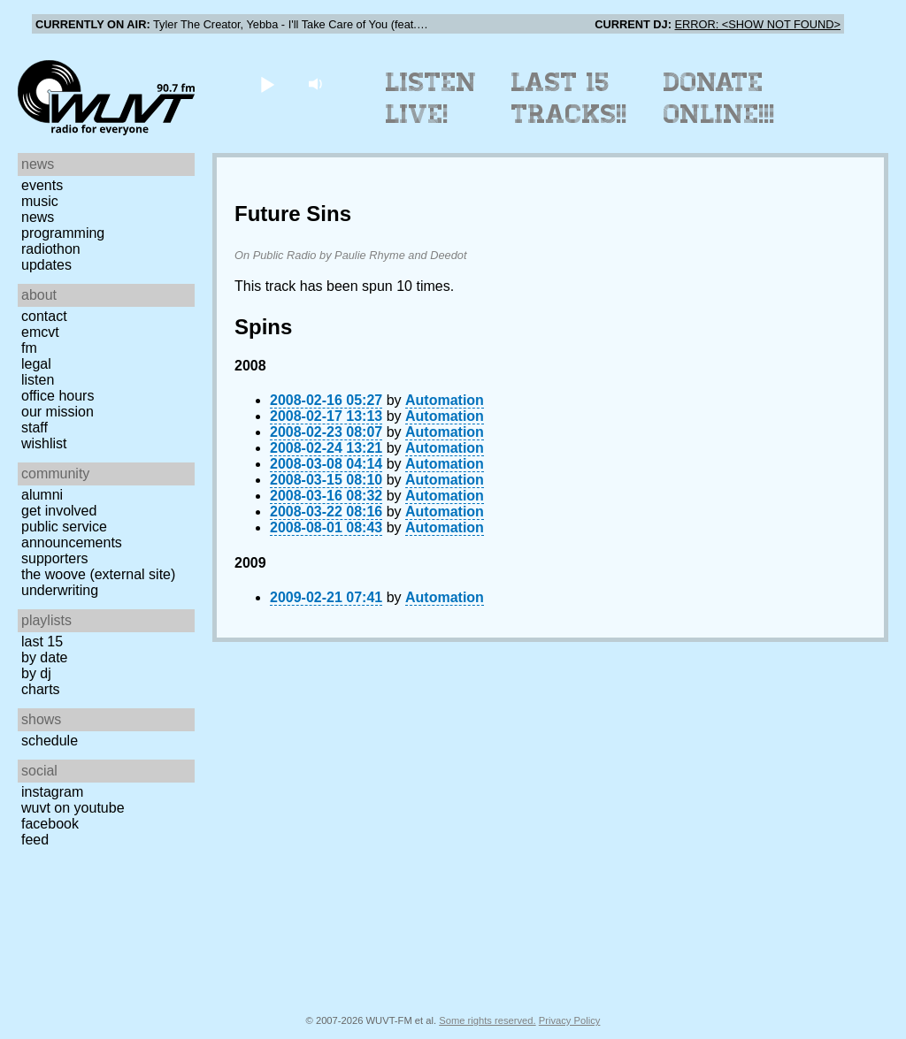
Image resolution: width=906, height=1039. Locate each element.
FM (29, 347)
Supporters (54, 558)
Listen (37, 379)
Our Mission (57, 411)
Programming (62, 233)
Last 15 (42, 641)
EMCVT (40, 332)
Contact (44, 316)
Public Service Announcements (71, 534)
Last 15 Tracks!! (569, 98)
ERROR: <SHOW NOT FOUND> (758, 24)
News (37, 217)
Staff (34, 427)
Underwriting (59, 590)
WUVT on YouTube (73, 807)
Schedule (49, 740)
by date (44, 657)
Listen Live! (431, 98)
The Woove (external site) (98, 574)
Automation (444, 400)
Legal (36, 363)
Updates (46, 264)
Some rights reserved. (487, 1020)
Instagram (52, 791)
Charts (40, 689)
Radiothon (51, 248)
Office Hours (57, 395)
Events (42, 185)
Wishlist (44, 443)
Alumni (42, 494)
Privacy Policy (570, 1020)
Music (39, 201)
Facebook (50, 823)
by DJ (36, 673)
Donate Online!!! (719, 98)
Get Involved (58, 510)
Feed (35, 839)
